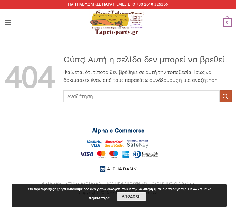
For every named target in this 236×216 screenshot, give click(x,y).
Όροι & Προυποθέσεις (173, 183)
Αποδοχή (131, 196)
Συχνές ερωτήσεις (84, 183)
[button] (8, 22)
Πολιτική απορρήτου (126, 183)
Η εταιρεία (51, 183)
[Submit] (226, 96)
